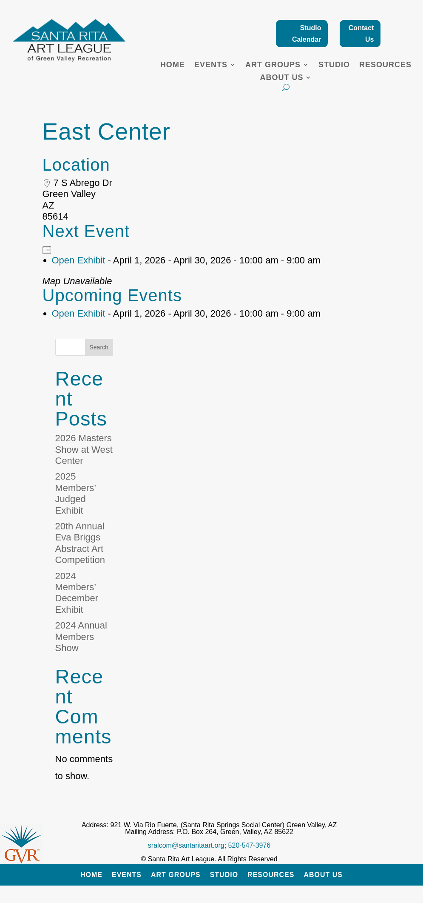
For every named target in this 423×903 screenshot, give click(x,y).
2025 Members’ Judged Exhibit (75, 493)
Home (172, 65)
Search (99, 347)
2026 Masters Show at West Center (84, 449)
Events (210, 65)
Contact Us (361, 33)
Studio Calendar (306, 33)
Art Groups (273, 65)
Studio (334, 65)
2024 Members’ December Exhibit (76, 593)
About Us (281, 78)
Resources (385, 65)
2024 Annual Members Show (81, 636)
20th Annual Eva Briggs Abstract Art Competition (80, 543)
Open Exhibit (78, 260)
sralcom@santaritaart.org (186, 845)
